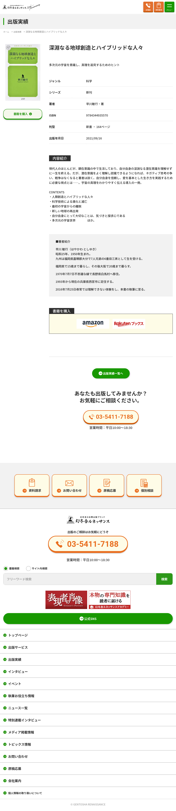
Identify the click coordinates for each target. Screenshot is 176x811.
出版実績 (14, 660)
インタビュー (18, 672)
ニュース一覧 (18, 709)
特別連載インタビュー (24, 721)
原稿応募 (14, 769)
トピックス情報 (19, 745)
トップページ (18, 636)
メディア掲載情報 (21, 733)
